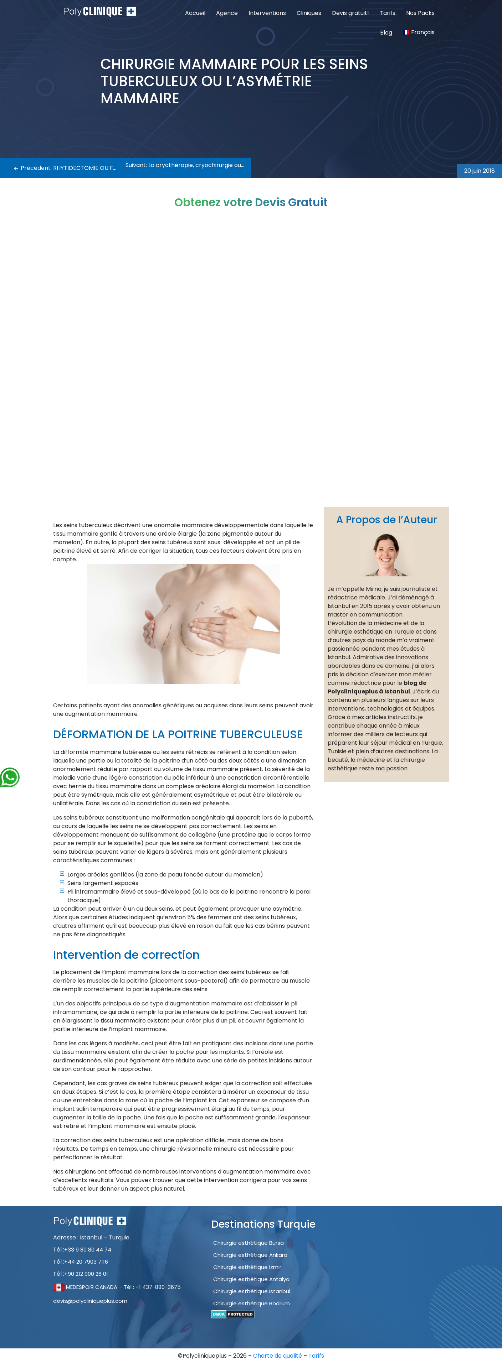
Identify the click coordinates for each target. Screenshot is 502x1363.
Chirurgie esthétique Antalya (251, 1279)
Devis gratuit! (350, 13)
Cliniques (309, 13)
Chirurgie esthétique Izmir (247, 1267)
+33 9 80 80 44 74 (87, 1249)
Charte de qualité (278, 1356)
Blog (386, 32)
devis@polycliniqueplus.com (90, 1301)
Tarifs (387, 13)
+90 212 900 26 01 (86, 1274)
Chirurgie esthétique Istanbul (251, 1291)
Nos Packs (420, 13)
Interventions (267, 13)
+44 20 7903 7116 (86, 1261)
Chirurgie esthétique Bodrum (251, 1303)
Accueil (195, 13)
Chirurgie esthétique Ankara (250, 1255)
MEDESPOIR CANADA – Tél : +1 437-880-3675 (117, 1287)
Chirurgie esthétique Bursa (248, 1243)
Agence (227, 13)
